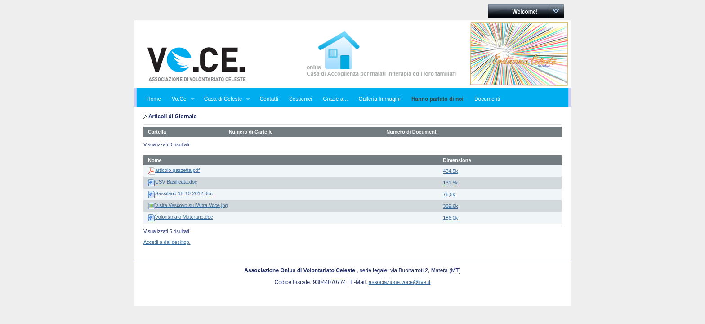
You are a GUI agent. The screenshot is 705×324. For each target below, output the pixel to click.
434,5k (450, 171)
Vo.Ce (180, 99)
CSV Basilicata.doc (176, 181)
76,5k (449, 194)
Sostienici (300, 99)
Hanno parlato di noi (437, 99)
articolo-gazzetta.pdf (177, 170)
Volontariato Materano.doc (184, 217)
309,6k (450, 206)
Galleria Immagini (380, 99)
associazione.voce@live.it (400, 282)
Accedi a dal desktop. (167, 242)
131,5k (450, 182)
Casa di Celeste (224, 99)
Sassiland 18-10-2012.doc (184, 193)
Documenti (487, 99)
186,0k (450, 217)
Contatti (268, 99)
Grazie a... (335, 99)
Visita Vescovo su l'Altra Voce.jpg (191, 205)
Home (154, 99)
